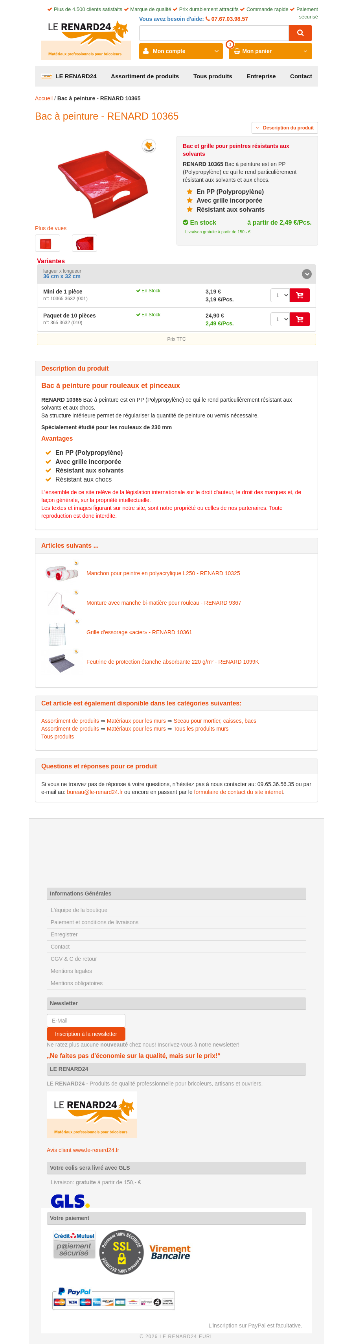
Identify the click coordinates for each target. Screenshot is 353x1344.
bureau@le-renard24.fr (95, 792)
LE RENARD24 (69, 76)
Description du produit (285, 128)
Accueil (44, 98)
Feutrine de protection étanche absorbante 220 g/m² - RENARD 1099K (172, 662)
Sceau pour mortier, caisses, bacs (215, 721)
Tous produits (212, 76)
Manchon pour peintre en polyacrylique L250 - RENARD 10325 (163, 573)
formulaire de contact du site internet (238, 792)
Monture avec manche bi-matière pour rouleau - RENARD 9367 (163, 603)
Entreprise (261, 76)
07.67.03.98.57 (229, 19)
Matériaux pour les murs (136, 721)
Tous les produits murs (201, 729)
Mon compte (169, 51)
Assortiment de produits (145, 76)
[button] (176, 274)
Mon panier (257, 51)
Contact (301, 76)
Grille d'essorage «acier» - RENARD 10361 (139, 632)
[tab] (176, 274)
